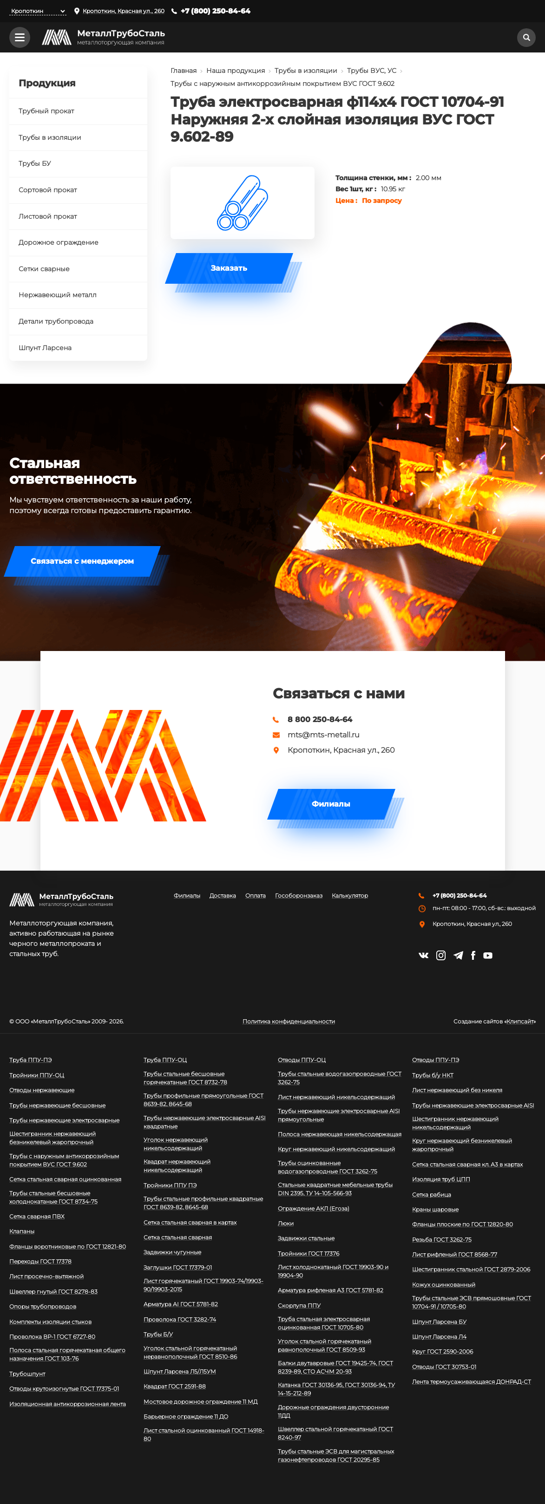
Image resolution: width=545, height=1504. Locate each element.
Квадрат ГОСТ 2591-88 (175, 1386)
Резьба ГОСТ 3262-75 (442, 1239)
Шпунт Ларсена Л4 (439, 1336)
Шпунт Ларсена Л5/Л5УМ (180, 1371)
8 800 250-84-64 (320, 719)
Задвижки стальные (306, 1238)
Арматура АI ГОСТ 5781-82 (181, 1304)
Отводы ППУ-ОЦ (302, 1059)
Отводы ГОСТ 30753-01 (444, 1366)
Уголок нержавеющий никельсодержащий (176, 1144)
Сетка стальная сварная (178, 1237)
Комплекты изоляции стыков (50, 1321)
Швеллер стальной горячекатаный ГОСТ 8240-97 (335, 1433)
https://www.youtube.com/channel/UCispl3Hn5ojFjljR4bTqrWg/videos (487, 955)
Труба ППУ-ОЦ (165, 1059)
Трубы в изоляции (306, 70)
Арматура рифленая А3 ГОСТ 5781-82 (330, 1290)
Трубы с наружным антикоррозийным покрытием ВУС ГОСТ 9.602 (282, 83)
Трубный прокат (46, 111)
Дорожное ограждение (58, 242)
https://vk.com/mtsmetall (423, 955)
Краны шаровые (435, 1209)
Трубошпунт (27, 1373)
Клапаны (21, 1231)
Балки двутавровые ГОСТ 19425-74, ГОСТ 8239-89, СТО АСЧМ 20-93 (335, 1367)
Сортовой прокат (48, 190)
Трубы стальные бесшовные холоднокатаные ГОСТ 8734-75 (53, 1197)
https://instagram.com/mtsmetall (441, 955)
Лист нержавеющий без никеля (457, 1090)
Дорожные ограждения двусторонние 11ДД (333, 1411)
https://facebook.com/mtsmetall (473, 955)
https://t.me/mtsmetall (458, 955)
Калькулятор (350, 895)
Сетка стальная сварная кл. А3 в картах (467, 1164)
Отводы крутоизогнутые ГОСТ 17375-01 (64, 1388)
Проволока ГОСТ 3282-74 (180, 1319)
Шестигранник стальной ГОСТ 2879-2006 (471, 1269)
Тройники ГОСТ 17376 (308, 1253)
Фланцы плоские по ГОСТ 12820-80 (462, 1224)
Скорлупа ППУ (299, 1305)
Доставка (223, 895)
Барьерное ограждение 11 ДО (186, 1416)
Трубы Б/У (158, 1334)
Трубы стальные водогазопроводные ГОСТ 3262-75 (339, 1078)
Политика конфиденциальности (289, 1021)
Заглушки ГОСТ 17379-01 (178, 1267)
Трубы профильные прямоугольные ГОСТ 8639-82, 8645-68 (203, 1099)
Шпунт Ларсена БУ (439, 1321)
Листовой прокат (48, 216)
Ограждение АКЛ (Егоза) (313, 1208)
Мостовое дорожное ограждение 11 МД (200, 1401)
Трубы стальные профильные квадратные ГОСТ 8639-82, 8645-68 (203, 1203)
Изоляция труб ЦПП (441, 1179)
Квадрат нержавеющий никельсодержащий (177, 1165)
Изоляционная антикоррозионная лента (67, 1403)
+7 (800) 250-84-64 (215, 10)
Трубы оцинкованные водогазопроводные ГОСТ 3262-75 (327, 1167)
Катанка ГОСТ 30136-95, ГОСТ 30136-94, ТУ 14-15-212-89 (336, 1389)
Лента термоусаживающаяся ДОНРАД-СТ (471, 1381)
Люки (286, 1223)
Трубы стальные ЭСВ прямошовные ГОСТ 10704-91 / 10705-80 (471, 1302)
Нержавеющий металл (58, 295)
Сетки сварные (44, 269)
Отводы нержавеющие (41, 1090)
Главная (184, 70)
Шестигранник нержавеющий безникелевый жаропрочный (52, 1138)
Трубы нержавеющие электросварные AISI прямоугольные (339, 1115)
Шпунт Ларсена (45, 348)
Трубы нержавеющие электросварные (64, 1120)
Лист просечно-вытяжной (46, 1276)
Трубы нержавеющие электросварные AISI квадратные (205, 1122)
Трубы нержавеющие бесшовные (57, 1105)
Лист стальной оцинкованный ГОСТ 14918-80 (204, 1434)
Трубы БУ (35, 163)
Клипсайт (519, 1021)
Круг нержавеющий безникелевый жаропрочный (462, 1144)
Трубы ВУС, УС (371, 70)
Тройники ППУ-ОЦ (36, 1075)
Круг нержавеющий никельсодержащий (336, 1149)
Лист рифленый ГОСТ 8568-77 (454, 1254)
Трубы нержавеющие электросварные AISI (473, 1105)
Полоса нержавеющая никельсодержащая (339, 1134)
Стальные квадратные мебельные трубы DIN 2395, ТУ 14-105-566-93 (335, 1189)
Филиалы (331, 804)
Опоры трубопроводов (42, 1306)
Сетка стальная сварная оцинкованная (65, 1179)
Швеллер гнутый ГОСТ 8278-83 (53, 1291)
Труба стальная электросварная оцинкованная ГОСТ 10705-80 (324, 1323)
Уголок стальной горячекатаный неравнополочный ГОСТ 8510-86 (190, 1352)
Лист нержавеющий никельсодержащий (336, 1097)
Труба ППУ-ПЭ (30, 1059)
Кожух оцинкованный (443, 1284)
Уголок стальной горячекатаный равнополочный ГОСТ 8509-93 (324, 1345)
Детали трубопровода (56, 321)
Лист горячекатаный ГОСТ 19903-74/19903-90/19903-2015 (203, 1285)
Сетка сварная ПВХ (37, 1216)
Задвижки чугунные (172, 1252)
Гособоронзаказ (298, 895)
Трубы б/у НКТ (432, 1075)
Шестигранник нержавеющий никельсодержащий (455, 1123)
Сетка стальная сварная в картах (190, 1222)
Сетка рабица (431, 1194)
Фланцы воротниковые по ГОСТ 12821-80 (67, 1246)
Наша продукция (235, 70)
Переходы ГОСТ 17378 (40, 1261)
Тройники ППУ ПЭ (170, 1185)
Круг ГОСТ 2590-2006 (442, 1351)
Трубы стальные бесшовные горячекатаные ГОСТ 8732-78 (185, 1078)
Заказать (229, 268)
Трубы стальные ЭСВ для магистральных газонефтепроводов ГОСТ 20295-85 (336, 1455)
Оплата (255, 895)
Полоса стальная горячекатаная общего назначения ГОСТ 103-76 (67, 1354)
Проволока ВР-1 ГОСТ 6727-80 (52, 1336)
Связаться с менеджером (82, 561)
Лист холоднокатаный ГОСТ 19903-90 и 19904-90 (333, 1271)
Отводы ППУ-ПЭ (435, 1059)
